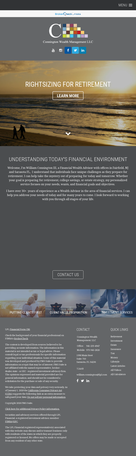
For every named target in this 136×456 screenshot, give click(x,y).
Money (114, 357)
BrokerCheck (21, 338)
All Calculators (118, 374)
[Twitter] (82, 381)
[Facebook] (77, 381)
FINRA (8, 421)
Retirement (116, 336)
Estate (114, 344)
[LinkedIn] (87, 381)
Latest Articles (118, 365)
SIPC (15, 421)
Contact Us (68, 274)
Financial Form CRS (20, 329)
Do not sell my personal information (46, 397)
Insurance (116, 349)
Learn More (68, 95)
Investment (116, 340)
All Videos (116, 370)
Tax (113, 353)
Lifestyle (115, 361)
